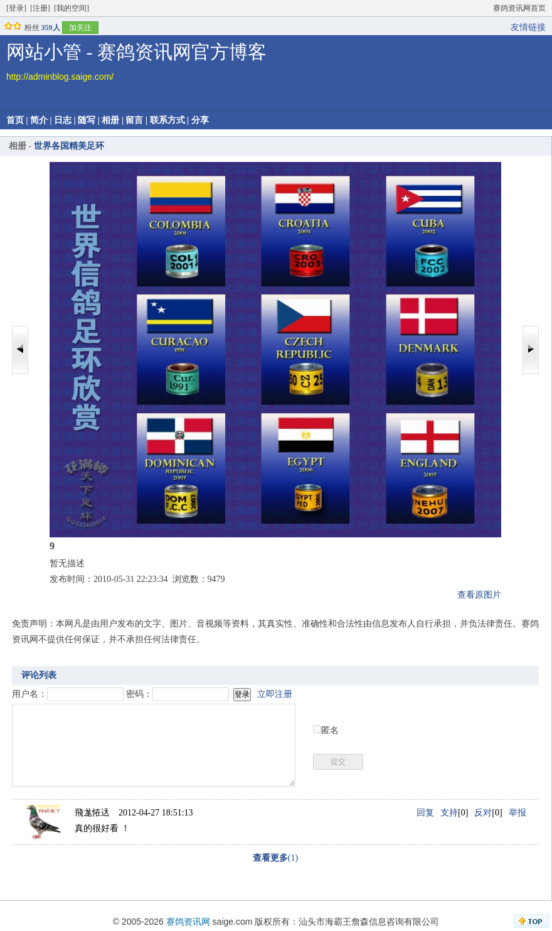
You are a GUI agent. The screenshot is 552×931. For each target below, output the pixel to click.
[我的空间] (71, 8)
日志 (63, 120)
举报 (517, 812)
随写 (86, 120)
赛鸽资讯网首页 (519, 8)
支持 (449, 812)
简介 (39, 120)
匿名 (330, 730)
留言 (134, 120)
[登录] (16, 8)
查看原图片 (479, 595)
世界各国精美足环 (69, 146)
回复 (425, 812)
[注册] (40, 8)
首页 (15, 120)
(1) (275, 858)
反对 (483, 812)
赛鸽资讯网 (188, 922)
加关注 (80, 27)
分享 (200, 120)
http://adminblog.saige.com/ (60, 77)
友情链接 (528, 27)
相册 (110, 120)
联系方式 (167, 120)
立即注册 (274, 694)
